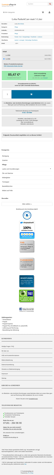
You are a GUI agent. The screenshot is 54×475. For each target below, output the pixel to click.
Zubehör (5, 160)
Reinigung (5, 156)
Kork (20, 36)
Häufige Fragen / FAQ (8, 346)
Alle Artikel (20, 23)
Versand (45, 78)
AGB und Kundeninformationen (10, 355)
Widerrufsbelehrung (7, 360)
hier (25, 464)
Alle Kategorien (9, 12)
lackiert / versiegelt (19, 40)
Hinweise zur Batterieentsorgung (11, 369)
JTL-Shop (30, 473)
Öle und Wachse (7, 173)
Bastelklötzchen (7, 186)
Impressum (5, 373)
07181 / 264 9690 (27, 112)
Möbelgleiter (6, 177)
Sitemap (4, 378)
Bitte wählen (27, 204)
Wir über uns (5, 351)
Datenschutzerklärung (8, 364)
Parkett (16, 36)
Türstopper (5, 182)
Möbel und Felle (7, 190)
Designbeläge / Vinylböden (30, 36)
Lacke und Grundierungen (27, 169)
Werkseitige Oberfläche (31, 40)
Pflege (16, 27)
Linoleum (39, 36)
